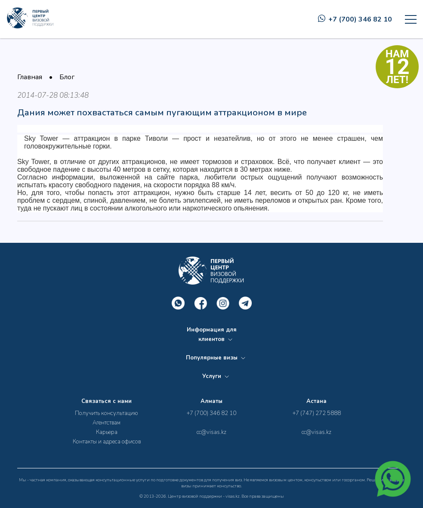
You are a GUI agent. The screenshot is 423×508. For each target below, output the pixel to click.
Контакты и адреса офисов (107, 442)
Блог (66, 77)
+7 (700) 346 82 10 (355, 19)
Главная (29, 77)
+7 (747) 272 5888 (317, 413)
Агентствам (106, 423)
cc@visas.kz (211, 432)
